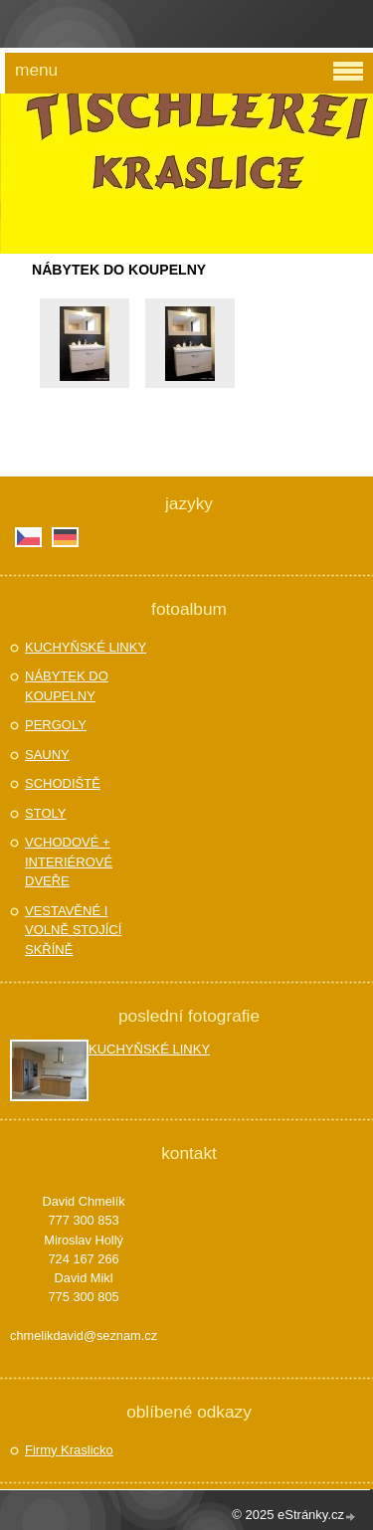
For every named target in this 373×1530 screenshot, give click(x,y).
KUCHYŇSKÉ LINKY (85, 647)
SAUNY (47, 754)
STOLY (45, 813)
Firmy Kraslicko (69, 1449)
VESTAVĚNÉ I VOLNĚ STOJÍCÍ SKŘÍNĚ (73, 930)
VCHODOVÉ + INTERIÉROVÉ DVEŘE (68, 861)
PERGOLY (56, 724)
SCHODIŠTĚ (62, 783)
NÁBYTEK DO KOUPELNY (66, 686)
